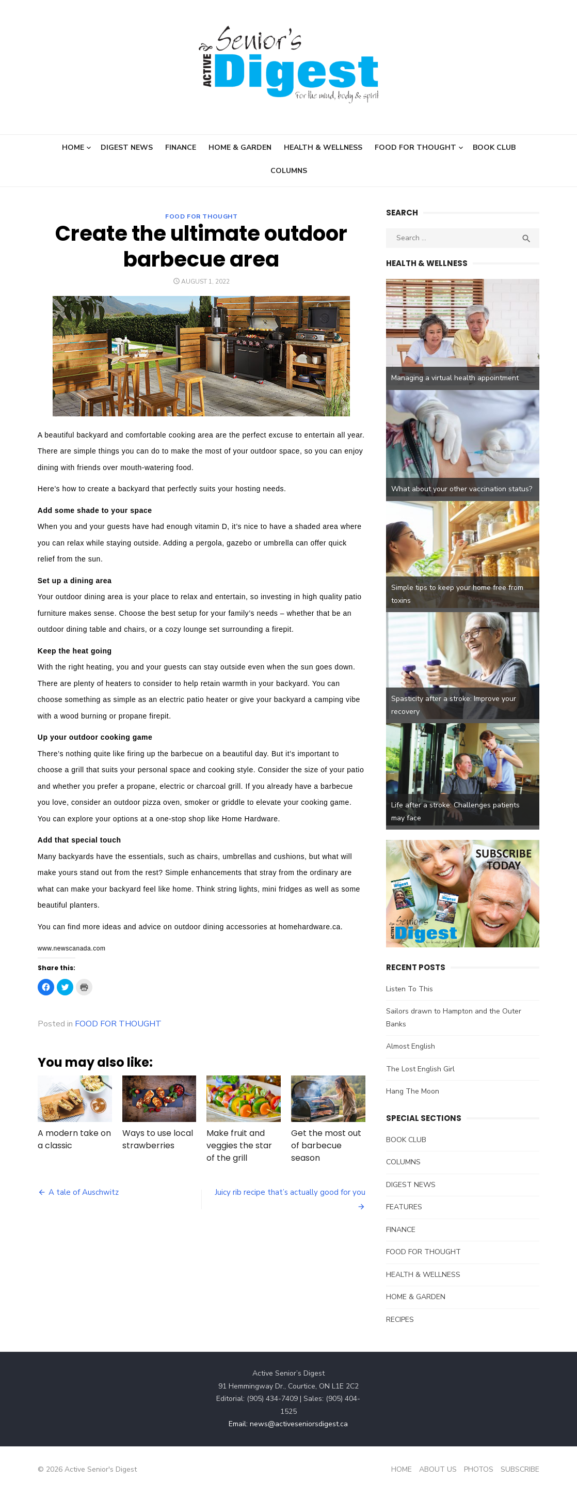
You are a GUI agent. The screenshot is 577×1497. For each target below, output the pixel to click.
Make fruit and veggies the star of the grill (238, 1146)
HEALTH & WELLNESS (323, 147)
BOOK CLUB (494, 147)
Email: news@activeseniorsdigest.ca (288, 1429)
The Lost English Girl (421, 1074)
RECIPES (400, 1325)
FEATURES (405, 1213)
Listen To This (410, 994)
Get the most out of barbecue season (326, 1146)
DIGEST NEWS (127, 147)
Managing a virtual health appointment (455, 379)
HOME (73, 147)
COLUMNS (288, 171)
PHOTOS (480, 1474)
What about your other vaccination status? (462, 491)
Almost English (411, 1052)
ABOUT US (440, 1474)
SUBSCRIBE (522, 1474)
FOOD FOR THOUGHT (415, 147)
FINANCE (180, 147)
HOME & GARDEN (240, 147)
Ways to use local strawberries (156, 1140)
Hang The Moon (413, 1097)
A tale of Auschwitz (81, 1193)
